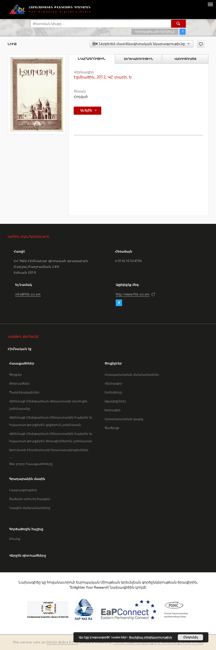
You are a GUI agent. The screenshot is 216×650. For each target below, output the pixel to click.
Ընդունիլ (190, 637)
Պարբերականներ (24, 392)
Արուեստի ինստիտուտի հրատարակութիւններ (49, 450)
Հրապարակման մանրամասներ (132, 374)
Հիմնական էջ (20, 349)
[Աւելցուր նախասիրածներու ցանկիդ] (200, 44)
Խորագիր (113, 410)
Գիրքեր (15, 374)
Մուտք (14, 539)
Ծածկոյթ (112, 428)
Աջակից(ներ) (115, 401)
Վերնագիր (113, 383)
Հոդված (81, 96)
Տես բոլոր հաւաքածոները (31, 464)
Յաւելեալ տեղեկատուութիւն (150, 637)
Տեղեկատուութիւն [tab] (138, 59)
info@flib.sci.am (28, 294)
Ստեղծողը (113, 392)
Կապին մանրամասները (29, 508)
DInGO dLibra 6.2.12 (62, 642)
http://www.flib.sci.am (133, 294)
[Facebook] (119, 303)
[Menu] (210, 4)
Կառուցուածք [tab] (185, 59)
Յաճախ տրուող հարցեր (29, 499)
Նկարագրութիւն (23, 490)
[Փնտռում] (178, 24)
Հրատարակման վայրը (124, 419)
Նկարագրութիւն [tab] (91, 59)
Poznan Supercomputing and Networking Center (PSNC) (158, 642)
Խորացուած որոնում (154, 31)
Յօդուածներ (19, 383)
